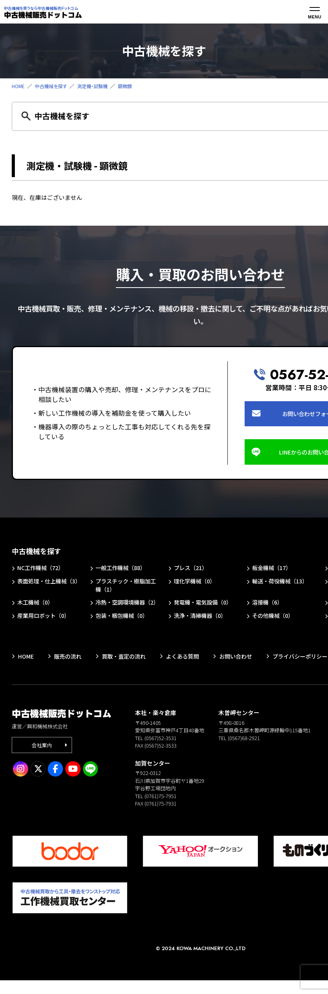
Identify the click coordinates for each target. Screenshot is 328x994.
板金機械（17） (273, 571)
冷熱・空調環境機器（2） (122, 611)
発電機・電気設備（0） (205, 607)
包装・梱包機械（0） (124, 629)
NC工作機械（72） (42, 571)
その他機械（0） (274, 629)
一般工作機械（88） (122, 571)
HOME (19, 86)
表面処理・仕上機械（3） (44, 589)
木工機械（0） (37, 607)
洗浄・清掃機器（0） (202, 629)
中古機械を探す (53, 86)
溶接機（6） (268, 607)
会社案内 (42, 759)
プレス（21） (192, 571)
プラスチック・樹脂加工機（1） (125, 589)
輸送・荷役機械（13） (282, 585)
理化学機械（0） (196, 585)
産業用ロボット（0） (46, 629)
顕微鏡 (132, 86)
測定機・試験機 (97, 86)
